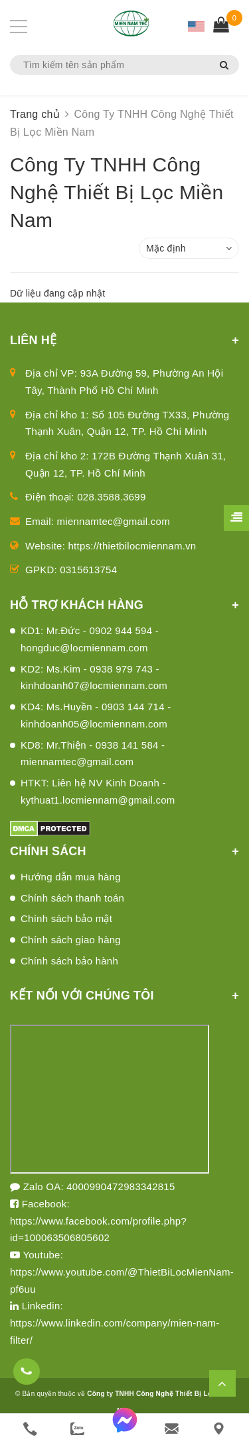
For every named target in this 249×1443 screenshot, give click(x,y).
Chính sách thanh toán (72, 898)
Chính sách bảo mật (66, 918)
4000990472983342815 (120, 1186)
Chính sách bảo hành (69, 960)
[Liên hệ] (218, 1428)
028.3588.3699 (111, 496)
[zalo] (77, 1428)
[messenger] (124, 1428)
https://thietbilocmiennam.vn (132, 545)
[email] (171, 1428)
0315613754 (88, 569)
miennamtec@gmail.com (113, 521)
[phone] (30, 1428)
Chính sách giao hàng (71, 939)
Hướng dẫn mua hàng (71, 876)
